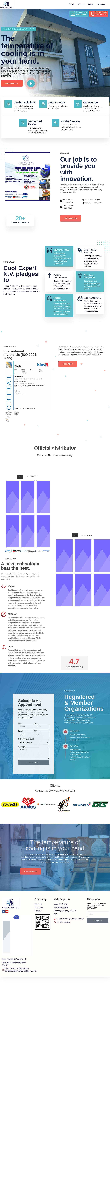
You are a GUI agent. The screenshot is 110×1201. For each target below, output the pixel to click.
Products (101, 4)
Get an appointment (81, 12)
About (90, 4)
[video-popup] (31, 83)
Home (71, 4)
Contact (80, 4)
